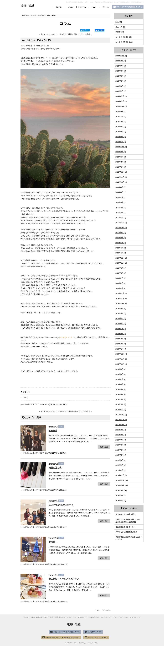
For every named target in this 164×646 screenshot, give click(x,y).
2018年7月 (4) (120, 379)
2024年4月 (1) (120, 132)
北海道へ (53, 542)
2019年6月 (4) (120, 324)
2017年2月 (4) (120, 465)
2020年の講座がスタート (61, 504)
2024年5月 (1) (120, 127)
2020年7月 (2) (120, 278)
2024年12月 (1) (121, 96)
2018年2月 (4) (120, 404)
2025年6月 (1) (120, 71)
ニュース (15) (120, 27)
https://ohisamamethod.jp (49, 337)
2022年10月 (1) (121, 182)
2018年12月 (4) (121, 354)
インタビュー (71, 617)
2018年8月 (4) (120, 374)
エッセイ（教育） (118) (124, 42)
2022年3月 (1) (120, 207)
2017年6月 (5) (120, 445)
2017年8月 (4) (120, 435)
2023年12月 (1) (121, 147)
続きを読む (104, 447)
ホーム (26, 617)
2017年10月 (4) (121, 425)
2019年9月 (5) (120, 309)
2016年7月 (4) (120, 501)
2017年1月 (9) (120, 470)
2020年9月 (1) (120, 268)
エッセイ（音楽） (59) (123, 37)
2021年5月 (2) (120, 248)
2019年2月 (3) (120, 344)
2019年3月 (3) (120, 339)
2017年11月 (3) (121, 420)
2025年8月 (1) (120, 61)
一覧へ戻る (62, 34)
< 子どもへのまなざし (47, 34)
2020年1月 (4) (120, 288)
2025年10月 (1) (121, 56)
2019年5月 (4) (120, 329)
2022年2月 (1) (120, 212)
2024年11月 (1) (121, 101)
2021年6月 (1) (120, 243)
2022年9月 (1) (120, 187)
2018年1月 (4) (120, 410)
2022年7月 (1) (120, 197)
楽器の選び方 (55, 467)
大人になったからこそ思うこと (64, 579)
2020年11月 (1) (121, 263)
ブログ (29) (119, 32)
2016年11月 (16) (121, 480)
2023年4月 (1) (120, 162)
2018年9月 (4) (120, 369)
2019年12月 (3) (121, 293)
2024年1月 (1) (120, 142)
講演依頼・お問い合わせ (101, 617)
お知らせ (81, 617)
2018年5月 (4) (120, 389)
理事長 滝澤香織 (36, 617)
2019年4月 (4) (120, 334)
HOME (24, 15)
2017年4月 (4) (120, 455)
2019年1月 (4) (120, 349)
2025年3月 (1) (120, 86)
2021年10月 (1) (121, 228)
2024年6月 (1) (120, 121)
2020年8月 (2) (120, 273)
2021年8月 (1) (120, 238)
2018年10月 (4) (121, 364)
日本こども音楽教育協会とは (54, 617)
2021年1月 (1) (120, 253)
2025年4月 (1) (120, 81)
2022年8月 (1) (120, 192)
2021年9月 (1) (120, 233)
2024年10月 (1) (121, 106)
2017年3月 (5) (120, 460)
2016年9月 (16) (121, 490)
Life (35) (118, 22)
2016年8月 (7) (120, 495)
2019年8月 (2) (120, 313)
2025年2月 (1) (120, 91)
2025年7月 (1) (120, 66)
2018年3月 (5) (120, 399)
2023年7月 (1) (120, 152)
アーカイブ (131, 50)
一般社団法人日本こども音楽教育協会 (35, 404)
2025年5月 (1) (120, 76)
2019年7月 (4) (120, 319)
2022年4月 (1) (120, 202)
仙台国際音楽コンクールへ (125, 527)
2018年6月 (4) (120, 384)
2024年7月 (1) (120, 116)
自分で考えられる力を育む (125, 514)
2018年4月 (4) (120, 394)
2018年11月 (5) (121, 359)
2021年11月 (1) (121, 223)
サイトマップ (135, 617)
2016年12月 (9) (121, 475)
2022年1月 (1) (120, 218)
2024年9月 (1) (120, 111)
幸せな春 (53, 430)
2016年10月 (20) (121, 485)
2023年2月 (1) (120, 167)
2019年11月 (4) (121, 298)
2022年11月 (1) (121, 177)
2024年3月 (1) (120, 137)
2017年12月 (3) (121, 415)
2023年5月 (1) (120, 157)
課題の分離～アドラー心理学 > (79, 34)
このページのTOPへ (102, 610)
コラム (29, 15)
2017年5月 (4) (120, 450)
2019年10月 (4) (121, 303)
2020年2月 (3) (120, 283)
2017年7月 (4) (120, 440)
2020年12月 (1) (121, 258)
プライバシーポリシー (120, 617)
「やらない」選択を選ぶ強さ (126, 532)
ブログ (34, 15)
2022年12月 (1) (121, 172)
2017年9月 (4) (120, 430)
